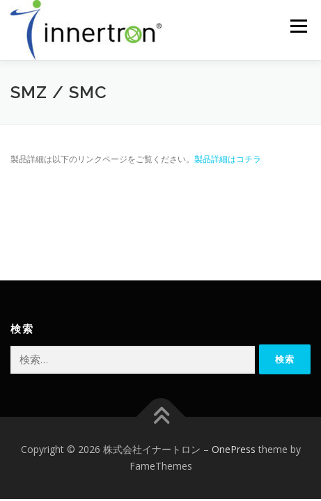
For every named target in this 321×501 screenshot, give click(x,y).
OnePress (234, 449)
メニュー (298, 26)
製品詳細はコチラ (227, 159)
